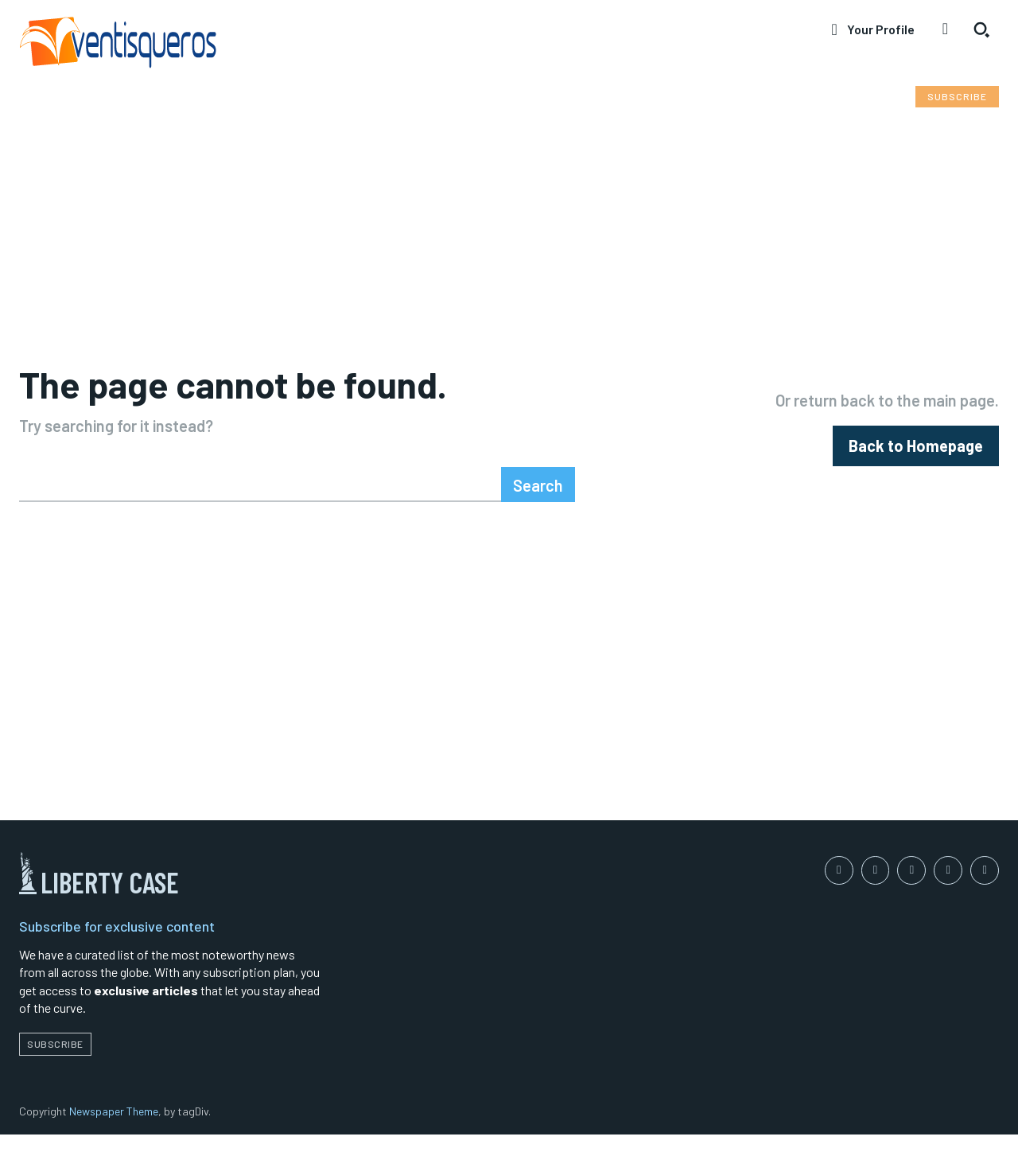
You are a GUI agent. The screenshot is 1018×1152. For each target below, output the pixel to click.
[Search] (538, 498)
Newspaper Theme (113, 1127)
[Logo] (254, 45)
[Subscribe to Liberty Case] (957, 96)
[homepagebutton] (916, 452)
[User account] (872, 29)
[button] (981, 29)
